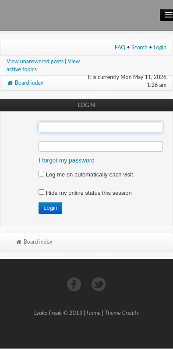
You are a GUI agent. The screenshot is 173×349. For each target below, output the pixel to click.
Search (139, 47)
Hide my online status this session (85, 193)
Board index (25, 82)
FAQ (120, 47)
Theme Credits (122, 312)
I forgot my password (67, 160)
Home (94, 312)
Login (160, 47)
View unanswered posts (35, 61)
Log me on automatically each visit (86, 174)
